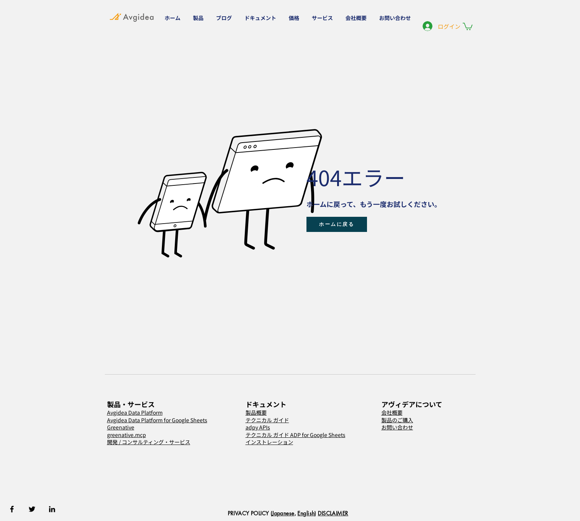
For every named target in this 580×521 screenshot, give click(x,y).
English (305, 513)
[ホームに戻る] (336, 224)
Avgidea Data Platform (135, 412)
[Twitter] (32, 509)
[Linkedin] (52, 509)
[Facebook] (12, 509)
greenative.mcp (126, 435)
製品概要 (256, 412)
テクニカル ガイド (267, 420)
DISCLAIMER (333, 513)
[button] (198, 17)
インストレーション (269, 442)
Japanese (283, 513)
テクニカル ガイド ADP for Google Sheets (295, 435)
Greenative (120, 427)
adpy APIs (258, 427)
